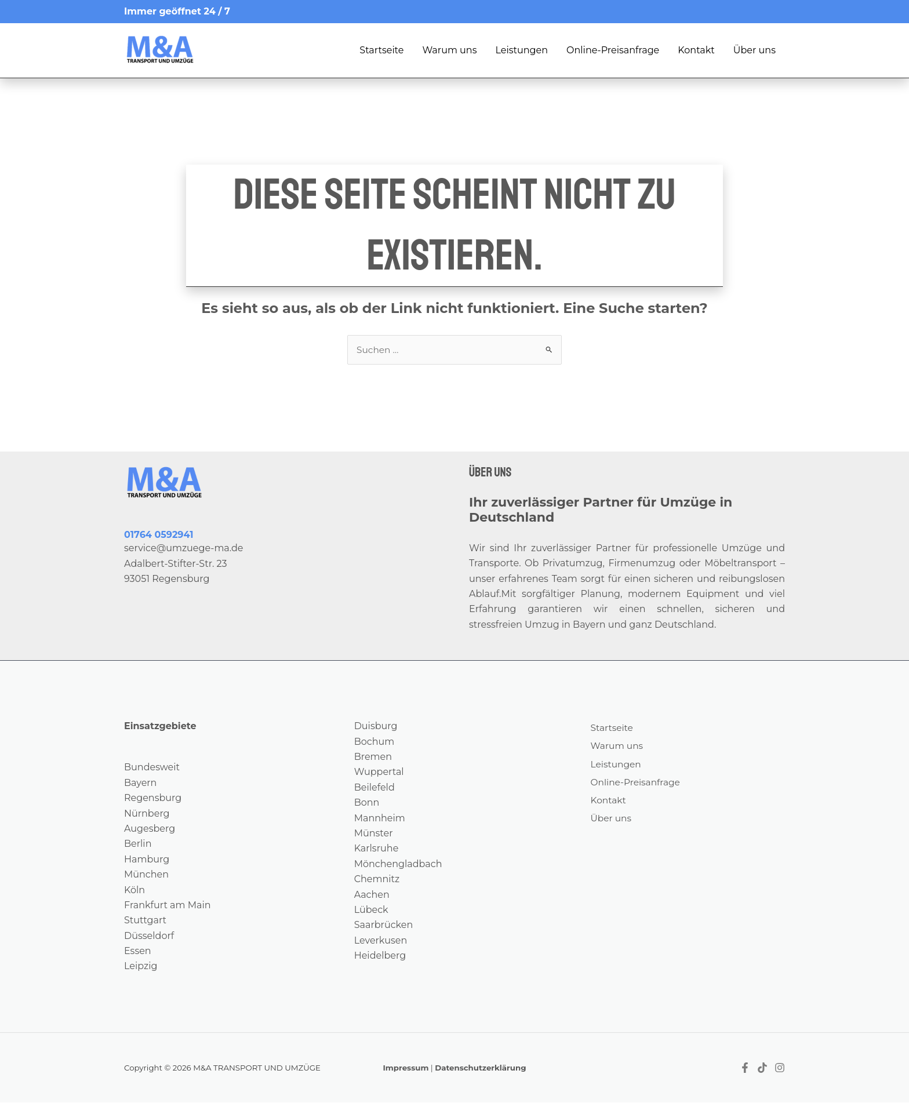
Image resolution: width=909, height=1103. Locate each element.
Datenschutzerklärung (480, 1068)
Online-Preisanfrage (612, 50)
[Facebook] (745, 1068)
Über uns (754, 50)
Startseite (381, 50)
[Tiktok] (762, 1068)
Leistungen (521, 50)
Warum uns (449, 50)
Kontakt (696, 50)
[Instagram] (780, 1068)
